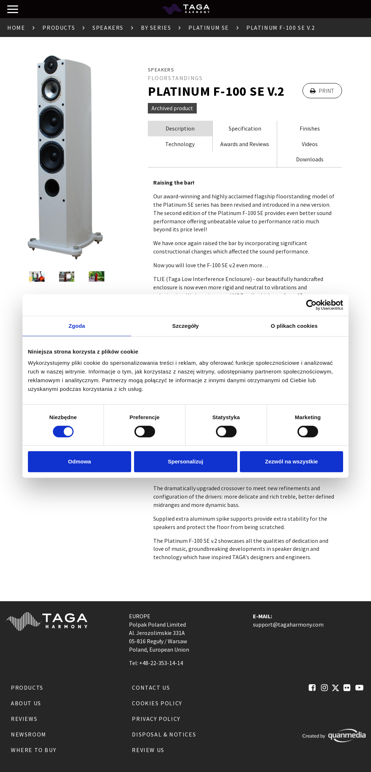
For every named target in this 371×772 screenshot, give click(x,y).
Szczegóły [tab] (185, 326)
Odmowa (79, 461)
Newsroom (28, 734)
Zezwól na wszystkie (291, 461)
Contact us (151, 687)
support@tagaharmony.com (288, 624)
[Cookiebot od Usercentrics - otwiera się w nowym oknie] (311, 305)
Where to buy (33, 750)
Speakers (108, 27)
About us (26, 703)
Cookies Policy (157, 703)
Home (16, 27)
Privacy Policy (156, 718)
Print (322, 90)
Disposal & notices (164, 734)
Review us (148, 750)
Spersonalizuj (185, 461)
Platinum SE (208, 27)
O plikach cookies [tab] (294, 326)
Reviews (24, 718)
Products (58, 27)
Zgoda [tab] (76, 326)
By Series (156, 27)
